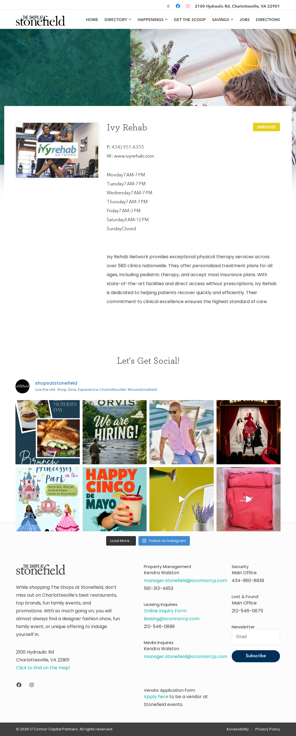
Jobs (245, 20)
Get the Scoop (190, 20)
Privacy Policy (267, 729)
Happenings (150, 20)
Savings (220, 20)
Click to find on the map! (43, 668)
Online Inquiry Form (165, 611)
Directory (115, 20)
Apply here (156, 696)
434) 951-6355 (128, 147)
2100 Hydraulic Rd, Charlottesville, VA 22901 (237, 6)
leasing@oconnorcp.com (171, 618)
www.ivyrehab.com (134, 156)
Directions (268, 20)
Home (92, 20)
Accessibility (237, 729)
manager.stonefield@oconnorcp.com (185, 580)
